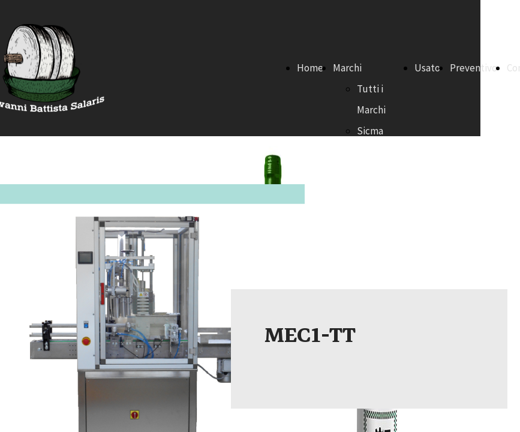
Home (310, 67)
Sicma (370, 130)
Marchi (347, 67)
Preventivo (473, 67)
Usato (427, 67)
